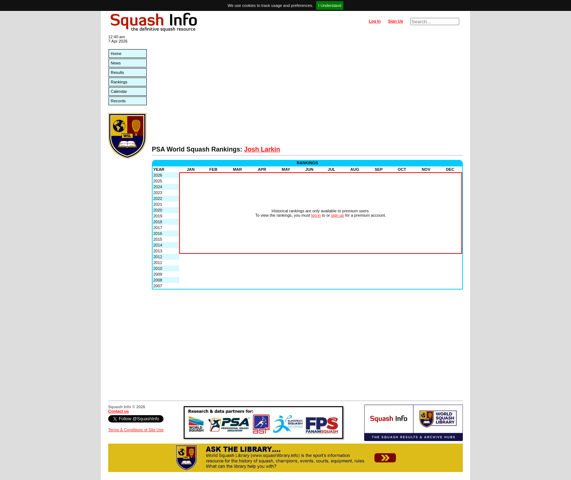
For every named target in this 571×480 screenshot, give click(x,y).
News (116, 63)
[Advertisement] (307, 91)
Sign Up (395, 21)
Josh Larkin (262, 149)
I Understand (329, 5)
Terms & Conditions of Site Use (136, 430)
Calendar (119, 91)
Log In (375, 21)
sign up (337, 215)
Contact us (118, 411)
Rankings (119, 82)
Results (117, 72)
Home (116, 53)
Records (118, 101)
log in (316, 215)
